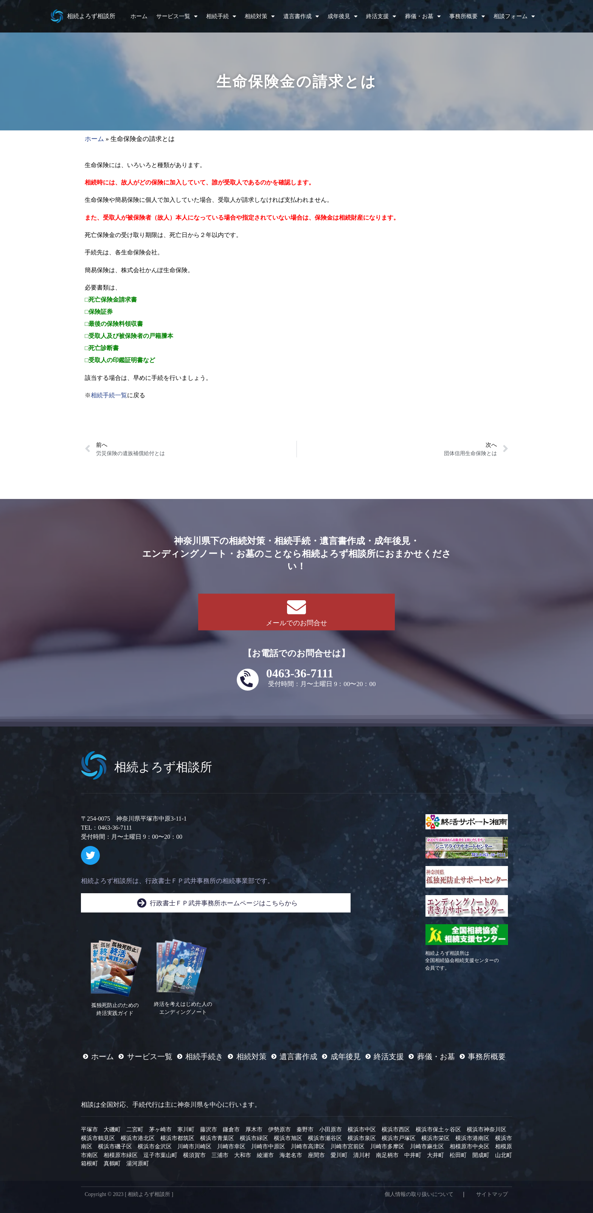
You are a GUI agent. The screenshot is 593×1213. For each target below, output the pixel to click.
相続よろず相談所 (91, 16)
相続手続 (221, 16)
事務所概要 (467, 16)
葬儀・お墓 (423, 16)
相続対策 (260, 16)
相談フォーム (514, 16)
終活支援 (381, 16)
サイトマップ (492, 1194)
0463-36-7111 (300, 673)
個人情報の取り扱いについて (419, 1194)
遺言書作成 (301, 16)
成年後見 (342, 16)
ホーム (138, 16)
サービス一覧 (176, 16)
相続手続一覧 (109, 395)
